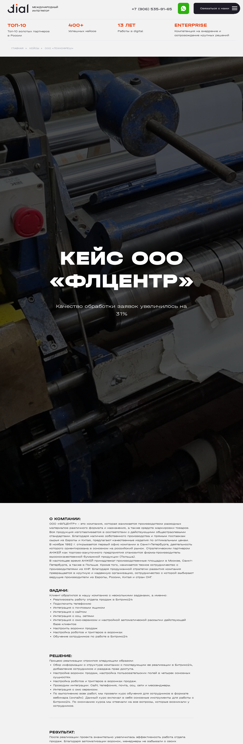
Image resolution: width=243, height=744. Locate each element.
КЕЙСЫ (34, 48)
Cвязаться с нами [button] (214, 8)
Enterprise (190, 25)
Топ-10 (17, 25)
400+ (76, 25)
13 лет (127, 25)
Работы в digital (130, 31)
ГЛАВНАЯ (17, 48)
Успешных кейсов (82, 31)
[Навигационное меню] (234, 8)
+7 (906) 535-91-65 (152, 9)
